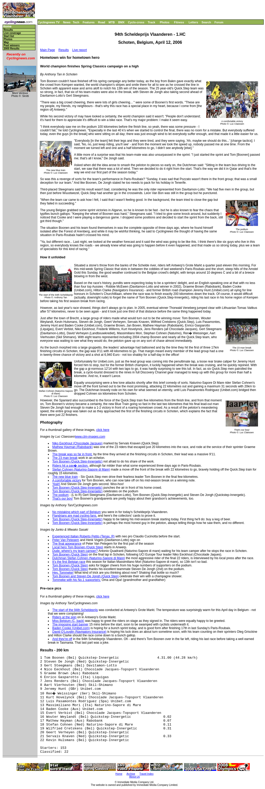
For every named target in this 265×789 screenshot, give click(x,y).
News (67, 22)
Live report (79, 50)
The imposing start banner (70, 624)
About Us (134, 776)
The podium (60, 495)
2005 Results (11, 48)
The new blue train (65, 477)
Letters (193, 22)
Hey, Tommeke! (62, 572)
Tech (76, 22)
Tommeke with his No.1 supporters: (76, 580)
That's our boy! (62, 498)
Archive (131, 773)
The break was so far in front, (72, 454)
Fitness (179, 22)
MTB (112, 22)
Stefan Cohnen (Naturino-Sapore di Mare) (81, 469)
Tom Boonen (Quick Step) (70, 554)
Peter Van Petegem (65, 540)
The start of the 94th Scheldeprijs (75, 610)
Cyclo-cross (136, 22)
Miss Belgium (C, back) (68, 621)
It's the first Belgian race (68, 562)
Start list (9, 36)
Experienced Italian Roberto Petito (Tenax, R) (83, 536)
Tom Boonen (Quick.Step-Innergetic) (77, 461)
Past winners (12, 45)
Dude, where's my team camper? (75, 551)
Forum (219, 22)
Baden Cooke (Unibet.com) (71, 628)
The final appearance (67, 543)
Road (101, 22)
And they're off (62, 639)
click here (102, 430)
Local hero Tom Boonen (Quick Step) (77, 547)
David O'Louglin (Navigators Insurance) (79, 632)
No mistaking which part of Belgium (76, 512)
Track (151, 22)
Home (7, 26)
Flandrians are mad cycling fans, (74, 515)
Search (206, 22)
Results (8, 30)
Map (6, 42)
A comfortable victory (66, 480)
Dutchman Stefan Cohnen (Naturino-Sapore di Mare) (88, 558)
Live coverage (12, 33)
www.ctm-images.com (90, 436)
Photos (164, 22)
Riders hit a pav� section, (70, 465)
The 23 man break (64, 458)
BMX (121, 22)
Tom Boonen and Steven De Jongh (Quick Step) (85, 576)
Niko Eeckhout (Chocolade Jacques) (77, 443)
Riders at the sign (64, 617)
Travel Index (146, 773)
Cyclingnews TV (49, 22)
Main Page (47, 50)
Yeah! (56, 484)
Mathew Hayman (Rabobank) (72, 447)
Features (89, 22)
